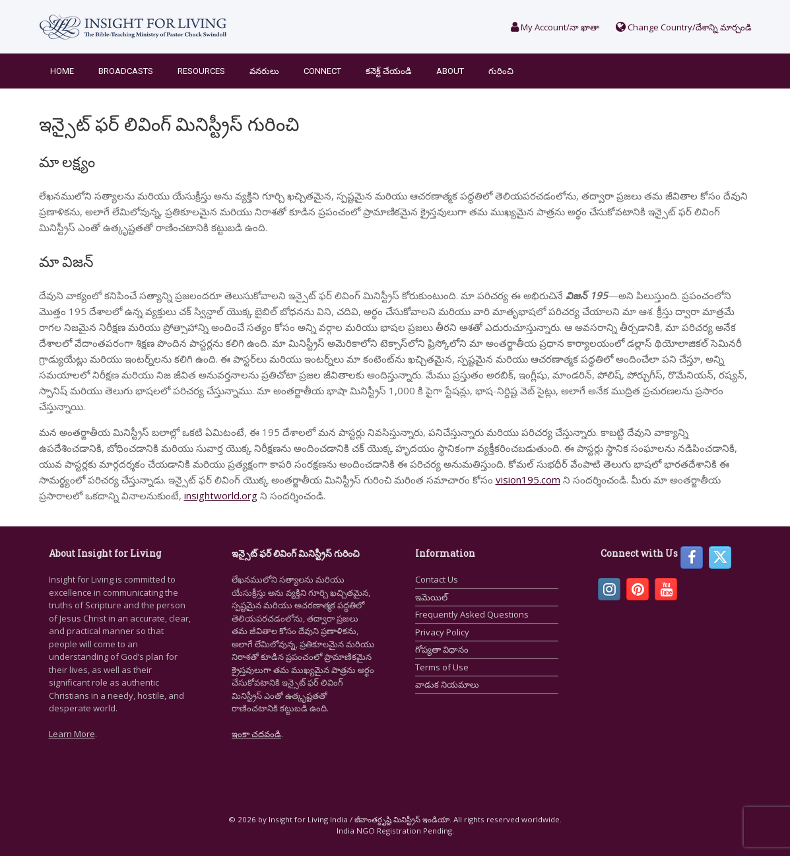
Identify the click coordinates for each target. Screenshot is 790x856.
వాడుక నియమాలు (447, 684)
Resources (201, 71)
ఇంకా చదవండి (256, 734)
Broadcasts (125, 71)
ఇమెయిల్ (431, 597)
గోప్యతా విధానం (442, 649)
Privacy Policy (442, 632)
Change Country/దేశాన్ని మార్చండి (684, 27)
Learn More (72, 734)
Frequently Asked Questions (472, 614)
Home (62, 71)
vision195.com (528, 479)
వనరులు (264, 71)
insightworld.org (220, 495)
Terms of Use (442, 667)
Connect (322, 71)
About (450, 71)
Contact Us (436, 579)
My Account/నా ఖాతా (555, 27)
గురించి (500, 71)
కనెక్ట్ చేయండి (389, 71)
